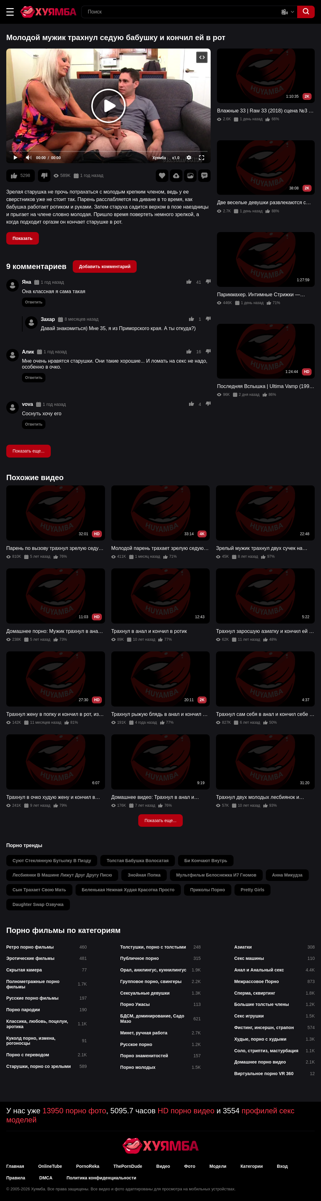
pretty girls (252, 889)
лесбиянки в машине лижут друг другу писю (62, 874)
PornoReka (87, 1166)
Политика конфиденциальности (101, 1177)
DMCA (45, 1177)
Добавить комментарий (104, 266)
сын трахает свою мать (39, 889)
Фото (189, 1166)
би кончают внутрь (205, 860)
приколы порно (207, 889)
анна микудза (287, 874)
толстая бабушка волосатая (137, 860)
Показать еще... (29, 450)
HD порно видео (186, 1110)
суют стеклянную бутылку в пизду (52, 860)
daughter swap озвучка (38, 904)
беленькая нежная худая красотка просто (128, 889)
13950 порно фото (74, 1110)
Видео (163, 1166)
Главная (15, 1166)
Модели (217, 1166)
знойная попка (144, 874)
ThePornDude (127, 1166)
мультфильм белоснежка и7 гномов (216, 874)
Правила (15, 1177)
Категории (251, 1166)
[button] (10, 12)
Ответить (33, 302)
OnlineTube (50, 1166)
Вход (282, 1166)
